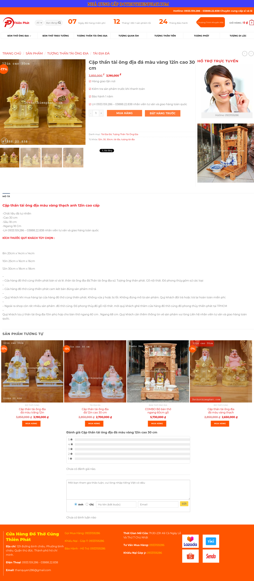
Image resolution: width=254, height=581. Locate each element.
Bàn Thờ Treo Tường (55, 36)
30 (104, 139)
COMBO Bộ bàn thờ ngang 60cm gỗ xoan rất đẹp (158, 413)
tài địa (117, 139)
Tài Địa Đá (101, 53)
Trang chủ (11, 53)
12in (100, 139)
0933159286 (156, 545)
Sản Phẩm (34, 53)
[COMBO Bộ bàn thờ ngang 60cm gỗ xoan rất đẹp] (158, 371)
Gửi (184, 503)
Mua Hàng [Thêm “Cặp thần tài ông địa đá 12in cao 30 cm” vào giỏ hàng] (94, 423)
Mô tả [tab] (6, 196)
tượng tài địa (128, 139)
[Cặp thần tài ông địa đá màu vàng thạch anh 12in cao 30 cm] (221, 371)
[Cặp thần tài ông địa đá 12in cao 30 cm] (95, 371)
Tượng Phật (201, 36)
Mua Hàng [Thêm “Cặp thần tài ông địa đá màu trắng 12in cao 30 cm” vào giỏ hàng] (31, 423)
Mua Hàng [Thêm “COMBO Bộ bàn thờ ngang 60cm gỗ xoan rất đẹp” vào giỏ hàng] (157, 423)
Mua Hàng (124, 113)
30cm (110, 139)
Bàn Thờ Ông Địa (19, 35)
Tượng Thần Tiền (165, 36)
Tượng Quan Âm (129, 36)
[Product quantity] (96, 113)
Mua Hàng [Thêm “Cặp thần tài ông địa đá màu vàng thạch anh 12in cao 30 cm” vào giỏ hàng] (220, 423)
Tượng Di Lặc (238, 36)
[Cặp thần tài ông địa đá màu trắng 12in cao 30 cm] (32, 371)
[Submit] (59, 23)
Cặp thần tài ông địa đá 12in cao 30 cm (95, 411)
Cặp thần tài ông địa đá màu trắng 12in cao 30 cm (32, 413)
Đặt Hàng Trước (163, 113)
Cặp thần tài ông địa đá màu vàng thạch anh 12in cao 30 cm (221, 413)
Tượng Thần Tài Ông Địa (92, 36)
